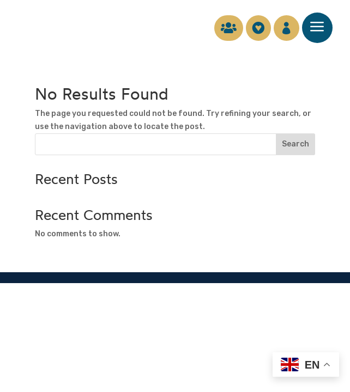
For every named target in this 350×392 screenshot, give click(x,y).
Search (295, 144)
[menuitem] (223, 28)
